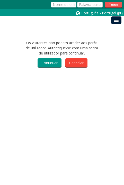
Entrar (113, 5)
